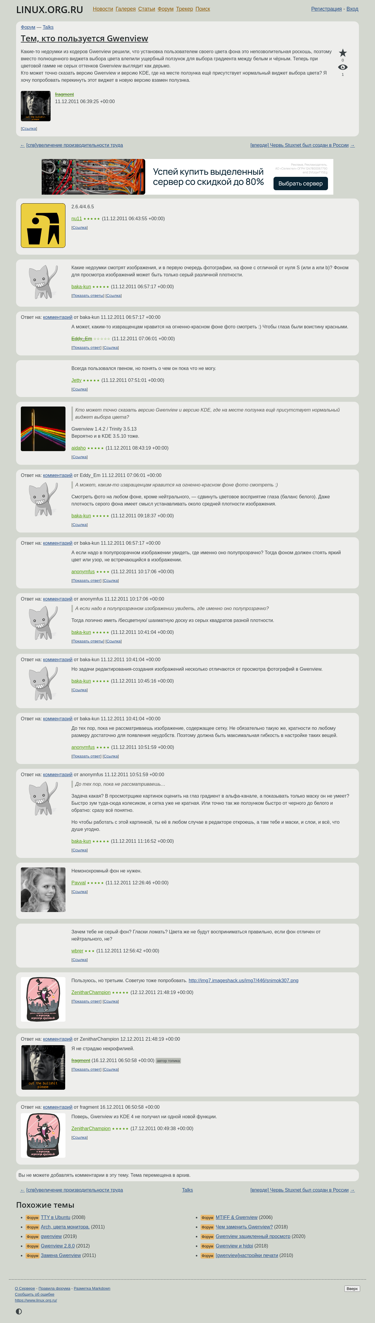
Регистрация (326, 9)
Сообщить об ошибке (34, 1294)
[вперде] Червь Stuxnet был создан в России (299, 145)
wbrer (77, 950)
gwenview (51, 1236)
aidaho (78, 448)
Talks (48, 27)
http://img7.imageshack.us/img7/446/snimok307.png (244, 980)
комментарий (58, 317)
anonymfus (83, 571)
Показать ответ (87, 347)
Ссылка (29, 128)
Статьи (146, 9)
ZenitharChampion (91, 992)
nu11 (76, 218)
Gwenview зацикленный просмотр (253, 1236)
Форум (166, 9)
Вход (352, 9)
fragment (64, 94)
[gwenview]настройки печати (247, 1255)
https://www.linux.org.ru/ (36, 1300)
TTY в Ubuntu (55, 1217)
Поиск (203, 9)
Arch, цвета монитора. (65, 1226)
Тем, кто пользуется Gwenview (84, 38)
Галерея (126, 9)
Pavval (78, 882)
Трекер (184, 9)
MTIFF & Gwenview (236, 1217)
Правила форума (55, 1288)
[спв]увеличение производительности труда (74, 145)
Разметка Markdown (92, 1288)
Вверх (352, 1288)
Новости (103, 9)
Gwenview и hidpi (234, 1245)
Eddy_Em (81, 338)
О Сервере (25, 1288)
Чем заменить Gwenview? (244, 1226)
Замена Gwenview (61, 1255)
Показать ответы (88, 295)
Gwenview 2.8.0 (58, 1245)
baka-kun (81, 286)
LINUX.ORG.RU (49, 9)
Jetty (76, 380)
